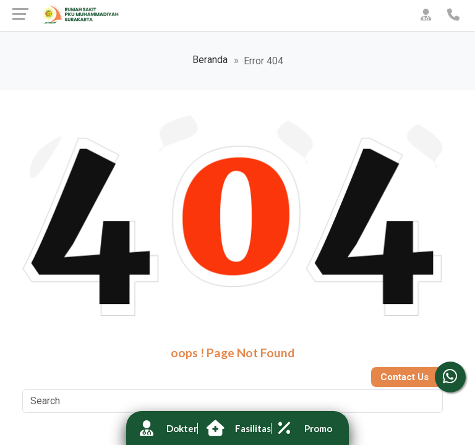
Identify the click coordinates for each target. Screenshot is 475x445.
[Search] (232, 401)
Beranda (210, 60)
